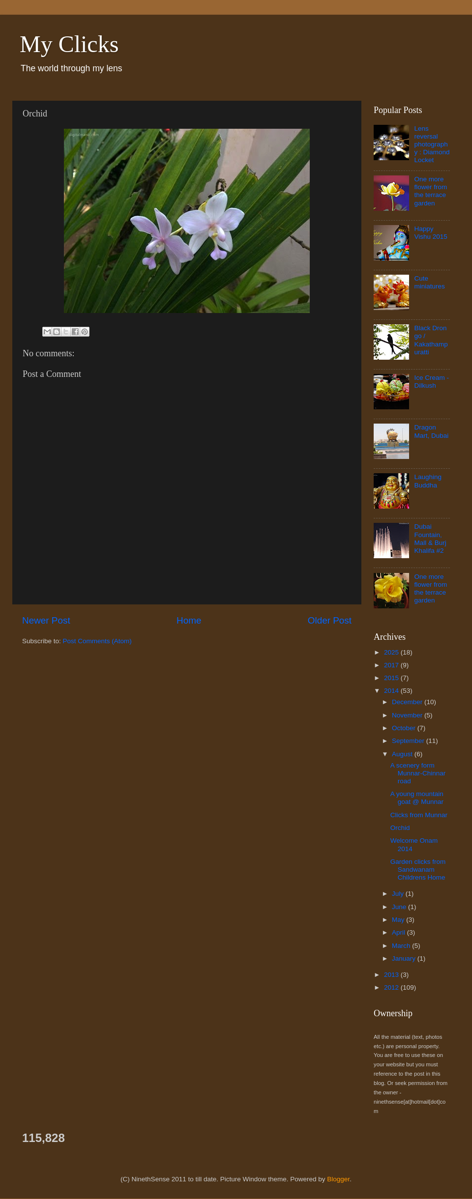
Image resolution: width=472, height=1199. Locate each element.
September (409, 740)
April (399, 932)
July (399, 893)
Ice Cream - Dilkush (431, 381)
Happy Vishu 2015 (430, 232)
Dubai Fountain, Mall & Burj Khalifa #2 (430, 538)
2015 (392, 678)
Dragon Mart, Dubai (431, 431)
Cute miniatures (429, 282)
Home (189, 620)
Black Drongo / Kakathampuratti (430, 340)
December (408, 702)
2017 (392, 665)
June (400, 907)
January (404, 958)
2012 (392, 987)
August (403, 754)
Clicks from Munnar (418, 815)
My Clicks (69, 44)
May (399, 919)
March (402, 945)
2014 (392, 690)
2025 (392, 652)
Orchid (400, 827)
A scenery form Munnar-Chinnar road (418, 773)
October (404, 728)
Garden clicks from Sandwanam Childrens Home (418, 869)
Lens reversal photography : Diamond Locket (431, 144)
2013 (392, 974)
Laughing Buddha (428, 480)
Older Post (330, 620)
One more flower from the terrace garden (430, 191)
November (408, 715)
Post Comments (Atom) (97, 641)
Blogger (338, 1179)
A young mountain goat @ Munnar (416, 797)
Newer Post (46, 620)
